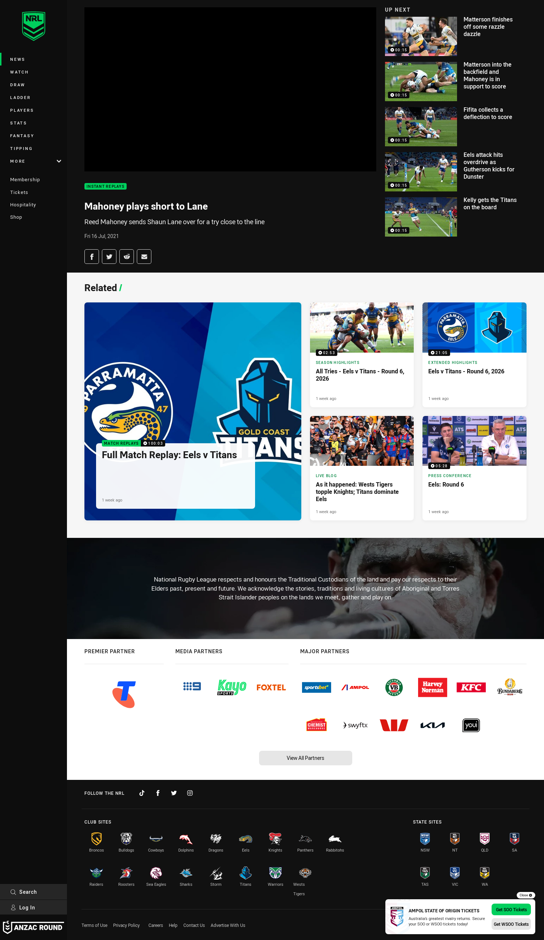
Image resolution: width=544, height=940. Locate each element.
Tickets (19, 192)
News (17, 59)
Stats (18, 123)
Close (526, 895)
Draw (17, 84)
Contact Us (194, 925)
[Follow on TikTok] (142, 793)
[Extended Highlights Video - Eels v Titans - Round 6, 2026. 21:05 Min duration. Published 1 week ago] (474, 354)
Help (173, 925)
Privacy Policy (126, 925)
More (35, 161)
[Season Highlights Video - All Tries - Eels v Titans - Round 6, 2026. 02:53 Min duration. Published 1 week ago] (362, 354)
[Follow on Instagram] (190, 793)
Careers (155, 925)
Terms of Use (94, 925)
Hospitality (23, 204)
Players (22, 110)
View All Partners (305, 757)
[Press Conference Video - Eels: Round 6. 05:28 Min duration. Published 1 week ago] (474, 468)
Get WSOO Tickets (511, 924)
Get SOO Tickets (511, 909)
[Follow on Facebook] (158, 793)
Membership (25, 179)
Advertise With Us (228, 925)
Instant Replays (105, 186)
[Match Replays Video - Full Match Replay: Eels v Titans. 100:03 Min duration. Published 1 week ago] (192, 411)
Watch (19, 72)
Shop (16, 217)
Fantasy (22, 135)
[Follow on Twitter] (174, 793)
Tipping (21, 148)
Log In (22, 907)
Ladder (20, 97)
